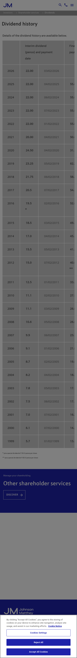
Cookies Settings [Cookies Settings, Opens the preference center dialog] (38, 633)
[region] (38, 636)
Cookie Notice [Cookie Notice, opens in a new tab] (55, 626)
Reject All (38, 642)
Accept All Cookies (38, 652)
